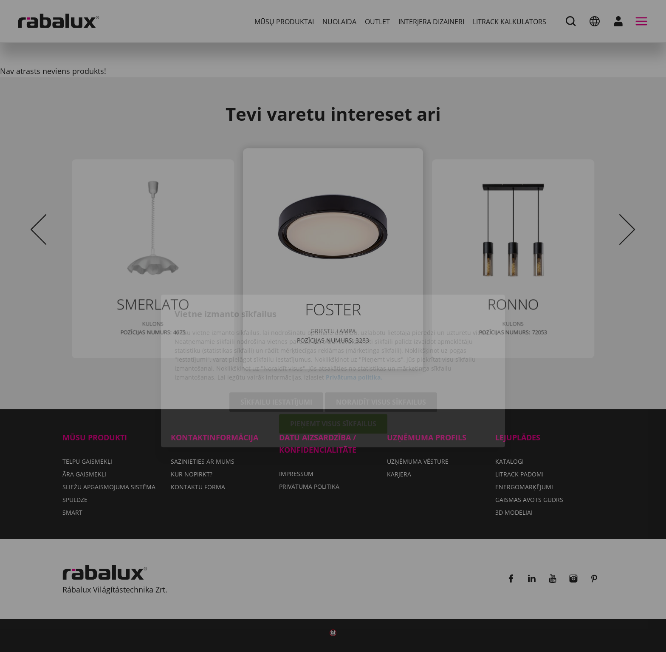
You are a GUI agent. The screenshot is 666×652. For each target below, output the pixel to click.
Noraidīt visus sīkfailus (381, 357)
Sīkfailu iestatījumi (276, 357)
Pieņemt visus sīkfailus (333, 379)
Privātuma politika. (354, 333)
